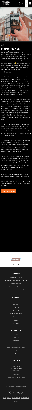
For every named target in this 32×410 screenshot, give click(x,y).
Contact (16, 401)
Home (4, 397)
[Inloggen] (19, 3)
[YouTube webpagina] (18, 392)
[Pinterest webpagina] (22, 392)
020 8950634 (16, 374)
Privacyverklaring (16, 397)
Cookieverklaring (25, 397)
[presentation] (14, 264)
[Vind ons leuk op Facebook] (9, 392)
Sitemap (9, 397)
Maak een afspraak (9, 191)
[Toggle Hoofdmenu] (30, 3)
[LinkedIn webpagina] (13, 392)
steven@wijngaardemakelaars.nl (16, 377)
